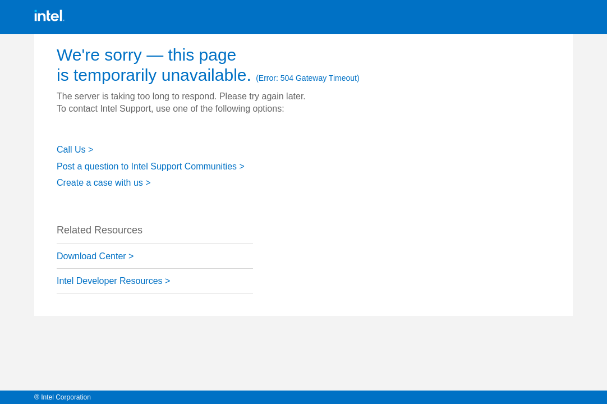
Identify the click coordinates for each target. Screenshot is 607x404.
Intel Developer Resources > (113, 281)
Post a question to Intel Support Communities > (151, 166)
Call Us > (75, 149)
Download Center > (95, 256)
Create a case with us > (104, 182)
